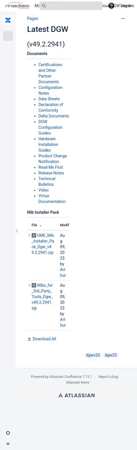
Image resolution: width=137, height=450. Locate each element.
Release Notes (51, 173)
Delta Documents (53, 116)
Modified (67, 225)
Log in (125, 5)
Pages (32, 18)
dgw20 (111, 355)
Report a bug (108, 377)
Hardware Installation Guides (48, 144)
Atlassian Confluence (66, 377)
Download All (44, 339)
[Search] (71, 5)
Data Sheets (49, 99)
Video (43, 190)
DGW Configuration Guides (50, 127)
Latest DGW (47, 29)
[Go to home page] (17, 5)
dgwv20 (93, 355)
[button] (8, 433)
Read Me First (50, 167)
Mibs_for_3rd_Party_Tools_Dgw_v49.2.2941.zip (42, 296)
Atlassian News (78, 382)
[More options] (123, 18)
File (34, 225)
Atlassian (76, 395)
